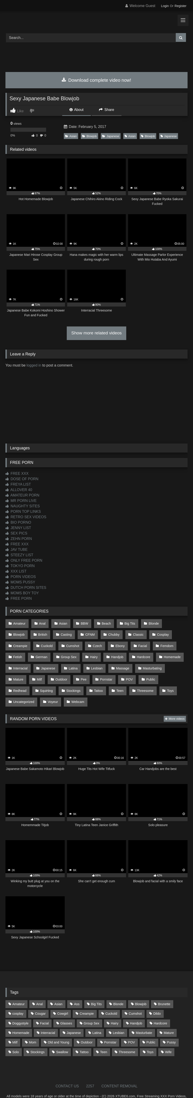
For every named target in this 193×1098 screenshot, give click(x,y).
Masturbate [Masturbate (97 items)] (144, 1019)
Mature (147, 661)
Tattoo (44, 680)
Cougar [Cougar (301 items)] (40, 1000)
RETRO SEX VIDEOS (25, 517)
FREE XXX (17, 473)
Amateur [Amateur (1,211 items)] (18, 991)
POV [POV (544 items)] (131, 1029)
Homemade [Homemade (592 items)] (20, 1019)
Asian (71, 136)
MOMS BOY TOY (22, 593)
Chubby (86, 632)
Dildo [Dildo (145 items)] (157, 1000)
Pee (40, 671)
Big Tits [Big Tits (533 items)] (96, 991)
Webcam (19, 690)
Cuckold (19, 642)
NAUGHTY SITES (22, 506)
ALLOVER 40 (18, 490)
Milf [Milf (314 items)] (14, 1029)
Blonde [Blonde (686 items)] (118, 991)
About (76, 110)
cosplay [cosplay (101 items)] (17, 1000)
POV (83, 671)
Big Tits (124, 623)
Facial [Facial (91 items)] (44, 1010)
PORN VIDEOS (20, 577)
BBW (81, 623)
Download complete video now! (96, 80)
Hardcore (117, 651)
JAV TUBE (16, 549)
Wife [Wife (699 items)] (168, 1039)
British (17, 632)
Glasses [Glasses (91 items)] (66, 1010)
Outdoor (19, 671)
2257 (90, 1073)
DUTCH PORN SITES (25, 588)
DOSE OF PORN (21, 479)
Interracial (173, 651)
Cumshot (43, 642)
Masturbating (120, 661)
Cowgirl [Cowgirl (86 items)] (62, 1000)
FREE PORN (18, 598)
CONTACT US (67, 1073)
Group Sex (45, 651)
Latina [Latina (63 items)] (96, 1019)
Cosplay (133, 632)
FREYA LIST (18, 484)
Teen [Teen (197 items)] (103, 1039)
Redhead (127, 671)
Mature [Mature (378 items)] (169, 1019)
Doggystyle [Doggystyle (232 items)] (20, 1010)
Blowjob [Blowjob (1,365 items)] (140, 991)
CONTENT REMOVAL (119, 1073)
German (19, 651)
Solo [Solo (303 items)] (15, 1039)
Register (180, 6)
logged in (34, 365)
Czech (67, 642)
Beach (102, 623)
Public (104, 671)
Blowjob (89, 136)
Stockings (20, 680)
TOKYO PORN (20, 566)
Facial (110, 642)
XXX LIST (16, 571)
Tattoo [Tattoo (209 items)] (84, 1039)
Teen (64, 680)
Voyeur (168, 680)
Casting (40, 632)
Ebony (89, 642)
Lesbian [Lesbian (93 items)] (118, 1019)
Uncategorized (139, 680)
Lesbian (66, 661)
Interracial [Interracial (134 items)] (48, 1019)
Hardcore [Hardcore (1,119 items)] (160, 1010)
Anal (41, 623)
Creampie (158, 632)
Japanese (110, 136)
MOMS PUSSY (20, 582)
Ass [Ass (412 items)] (76, 991)
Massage (91, 661)
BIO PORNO (18, 522)
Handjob (92, 651)
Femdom (134, 642)
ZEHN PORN (18, 539)
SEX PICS (16, 533)
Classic (109, 632)
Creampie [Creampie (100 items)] (87, 1000)
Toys (113, 680)
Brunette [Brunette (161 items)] (164, 991)
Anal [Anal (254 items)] (39, 991)
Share (106, 110)
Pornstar (62, 671)
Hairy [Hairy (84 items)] (115, 1010)
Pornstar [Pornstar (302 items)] (110, 1029)
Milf (167, 661)
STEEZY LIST (19, 555)
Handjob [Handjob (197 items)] (136, 1010)
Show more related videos (96, 333)
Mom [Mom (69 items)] (32, 1029)
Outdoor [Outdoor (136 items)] (87, 1029)
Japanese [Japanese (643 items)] (74, 1019)
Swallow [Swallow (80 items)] (62, 1039)
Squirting (153, 671)
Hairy (69, 651)
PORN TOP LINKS (23, 511)
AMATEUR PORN (22, 495)
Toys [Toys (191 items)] (150, 1039)
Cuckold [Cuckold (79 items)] (111, 1000)
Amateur (19, 623)
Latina (44, 661)
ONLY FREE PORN (23, 560)
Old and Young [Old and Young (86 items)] (58, 1029)
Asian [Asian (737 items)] (58, 991)
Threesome (89, 680)
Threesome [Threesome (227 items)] (127, 1039)
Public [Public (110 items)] (150, 1029)
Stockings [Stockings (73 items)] (37, 1039)
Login (165, 6)
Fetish (157, 642)
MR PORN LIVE (21, 501)
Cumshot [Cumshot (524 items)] (135, 1000)
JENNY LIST (18, 528)
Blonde (148, 623)
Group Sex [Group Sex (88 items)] (91, 1010)
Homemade (144, 651)
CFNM (63, 632)
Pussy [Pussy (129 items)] (171, 1029)
